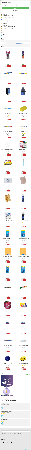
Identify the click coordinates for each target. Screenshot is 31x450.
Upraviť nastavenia (15, 10)
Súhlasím (15, 8)
